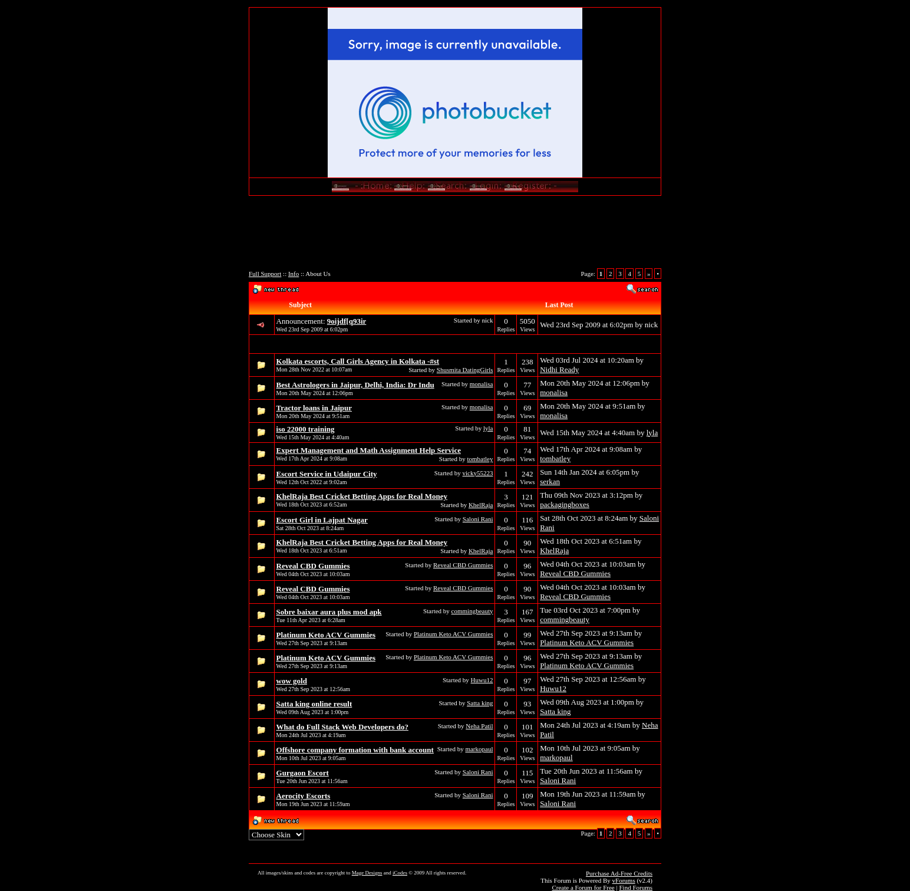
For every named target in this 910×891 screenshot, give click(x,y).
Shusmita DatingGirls (465, 369)
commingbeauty (472, 610)
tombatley (480, 458)
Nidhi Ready (559, 369)
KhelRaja (481, 504)
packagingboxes (564, 504)
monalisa (481, 383)
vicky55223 (478, 472)
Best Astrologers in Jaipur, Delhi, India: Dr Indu (355, 384)
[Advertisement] (455, 236)
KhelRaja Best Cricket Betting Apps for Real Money (361, 496)
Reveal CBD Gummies (313, 565)
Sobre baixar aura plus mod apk (329, 611)
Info (293, 273)
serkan (550, 481)
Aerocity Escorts (303, 795)
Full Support (265, 273)
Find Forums (635, 887)
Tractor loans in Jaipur (314, 407)
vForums (623, 880)
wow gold (291, 680)
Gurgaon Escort (302, 772)
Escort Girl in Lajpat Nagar (322, 519)
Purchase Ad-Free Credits (619, 873)
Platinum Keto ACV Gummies (325, 634)
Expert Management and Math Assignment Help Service (368, 450)
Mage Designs (367, 873)
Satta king (480, 702)
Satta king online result (314, 703)
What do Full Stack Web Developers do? (342, 726)
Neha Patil (479, 725)
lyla (488, 428)
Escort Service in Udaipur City (326, 473)
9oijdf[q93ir (346, 321)
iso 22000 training (305, 429)
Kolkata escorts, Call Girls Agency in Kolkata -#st (358, 361)
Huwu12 (482, 679)
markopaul (479, 748)
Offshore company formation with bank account (355, 749)
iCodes (400, 873)
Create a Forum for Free (583, 887)
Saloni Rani (478, 518)
